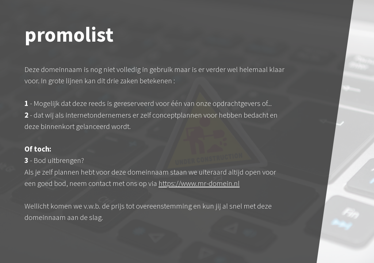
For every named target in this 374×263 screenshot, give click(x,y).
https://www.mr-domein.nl (199, 183)
